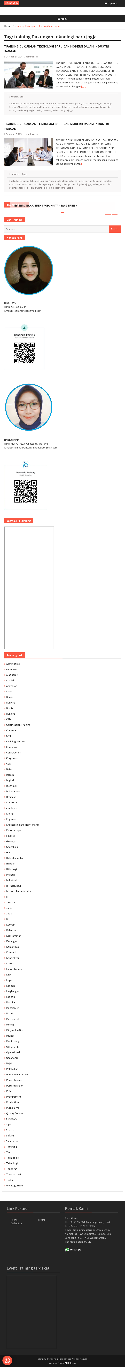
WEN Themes (70, 1363)
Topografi (11, 1168)
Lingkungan (12, 991)
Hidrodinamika (14, 858)
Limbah (10, 985)
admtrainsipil (32, 56)
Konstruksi (12, 952)
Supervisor (12, 1141)
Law (8, 974)
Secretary (11, 1118)
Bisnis (9, 708)
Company (11, 747)
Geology (11, 841)
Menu (62, 19)
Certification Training (18, 724)
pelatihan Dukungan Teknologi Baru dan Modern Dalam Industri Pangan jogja (47, 103)
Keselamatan (13, 935)
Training (41, 1219)
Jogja (24, 174)
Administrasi (13, 663)
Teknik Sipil (12, 1157)
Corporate (12, 758)
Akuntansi (11, 669)
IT (7, 896)
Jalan (9, 908)
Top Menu (111, 3)
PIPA (9, 1091)
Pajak (9, 1063)
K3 (7, 919)
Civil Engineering (15, 741)
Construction (13, 752)
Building (11, 713)
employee (11, 808)
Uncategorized (14, 1185)
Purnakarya (12, 1107)
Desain (10, 774)
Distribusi (11, 785)
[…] (83, 86)
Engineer (11, 819)
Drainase (11, 797)
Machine (11, 1002)
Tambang (11, 1146)
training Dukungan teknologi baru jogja (72, 106)
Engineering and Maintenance (22, 824)
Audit (9, 691)
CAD (8, 719)
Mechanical (12, 1019)
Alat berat (12, 674)
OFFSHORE (12, 1046)
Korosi (10, 963)
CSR (8, 763)
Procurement (13, 1096)
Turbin (10, 1180)
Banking (11, 702)
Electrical (11, 802)
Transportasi (13, 1174)
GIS (8, 852)
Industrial (15, 174)
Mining (10, 1024)
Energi (10, 813)
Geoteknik (12, 846)
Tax (8, 1152)
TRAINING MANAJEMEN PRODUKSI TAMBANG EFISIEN (45, 205)
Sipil (22, 96)
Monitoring (12, 1041)
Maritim (10, 1013)
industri (10, 874)
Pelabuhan (12, 1069)
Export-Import (14, 830)
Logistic (10, 996)
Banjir (9, 697)
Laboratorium (14, 969)
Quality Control (15, 1113)
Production (12, 1102)
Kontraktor (12, 957)
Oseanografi (13, 1057)
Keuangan (11, 941)
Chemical (11, 730)
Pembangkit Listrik (17, 1074)
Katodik (10, 924)
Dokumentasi (13, 791)
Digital (10, 780)
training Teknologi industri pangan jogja (54, 110)
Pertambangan (14, 1085)
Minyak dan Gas (14, 1030)
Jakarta (14, 96)
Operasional (13, 1052)
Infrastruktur (13, 885)
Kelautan (11, 930)
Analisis (10, 680)
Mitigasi (10, 1035)
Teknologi (12, 1163)
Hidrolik (10, 863)
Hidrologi (11, 869)
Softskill (10, 1135)
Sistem (10, 1130)
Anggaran (11, 685)
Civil (8, 735)
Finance (10, 835)
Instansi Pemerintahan (19, 891)
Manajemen (12, 1007)
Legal (9, 980)
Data (9, 769)
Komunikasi (12, 946)
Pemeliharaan (14, 1080)
